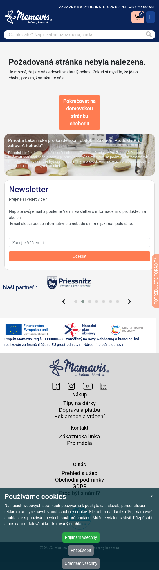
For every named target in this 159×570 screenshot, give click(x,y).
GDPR (79, 486)
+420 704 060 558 (141, 7)
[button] (75, 302)
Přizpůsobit (81, 550)
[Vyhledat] (149, 34)
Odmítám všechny (81, 563)
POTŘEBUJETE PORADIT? (156, 281)
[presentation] (64, 302)
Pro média (79, 443)
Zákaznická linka (79, 436)
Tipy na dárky (79, 403)
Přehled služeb (79, 473)
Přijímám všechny (81, 537)
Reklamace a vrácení (79, 416)
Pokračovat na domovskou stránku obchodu (79, 112)
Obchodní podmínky (79, 479)
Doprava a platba (79, 409)
